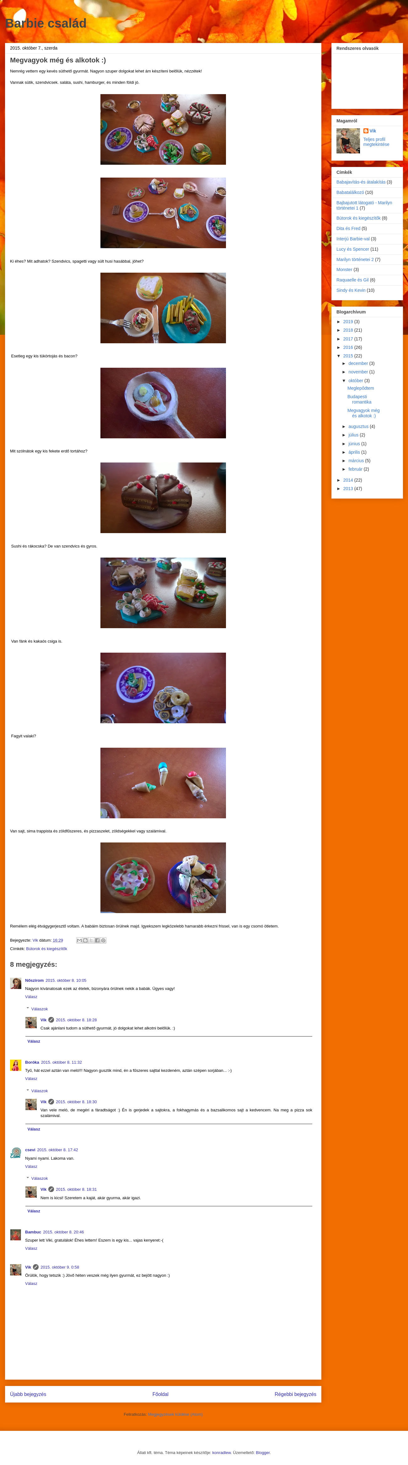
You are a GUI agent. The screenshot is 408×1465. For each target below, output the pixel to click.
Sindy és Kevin (351, 290)
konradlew (221, 1452)
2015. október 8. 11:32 (61, 1062)
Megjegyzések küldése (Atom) (175, 1414)
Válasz (31, 996)
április (354, 452)
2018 (348, 330)
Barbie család (46, 23)
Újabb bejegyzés (28, 1394)
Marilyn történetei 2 (355, 259)
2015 (348, 355)
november (358, 371)
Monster (344, 269)
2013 (348, 488)
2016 (348, 347)
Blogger (263, 1452)
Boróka (32, 1062)
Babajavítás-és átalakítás (360, 181)
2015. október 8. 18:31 (76, 1189)
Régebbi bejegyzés (295, 1394)
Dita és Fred (348, 228)
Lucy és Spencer (352, 249)
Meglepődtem (360, 388)
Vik (43, 1020)
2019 (348, 321)
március (356, 460)
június (354, 443)
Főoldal (161, 1394)
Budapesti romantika (359, 399)
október (356, 380)
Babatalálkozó (350, 192)
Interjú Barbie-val (353, 238)
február (355, 469)
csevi (30, 1149)
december (358, 363)
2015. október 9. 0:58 (59, 1267)
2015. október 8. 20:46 (63, 1232)
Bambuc (33, 1232)
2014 (348, 480)
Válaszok (39, 1008)
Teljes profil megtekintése (376, 142)
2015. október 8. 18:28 (76, 1020)
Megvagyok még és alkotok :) (363, 413)
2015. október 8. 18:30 (76, 1101)
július (354, 434)
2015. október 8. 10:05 (66, 980)
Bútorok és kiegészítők (46, 948)
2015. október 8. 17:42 (57, 1149)
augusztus (359, 426)
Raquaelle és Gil (352, 279)
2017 (348, 338)
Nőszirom (34, 980)
